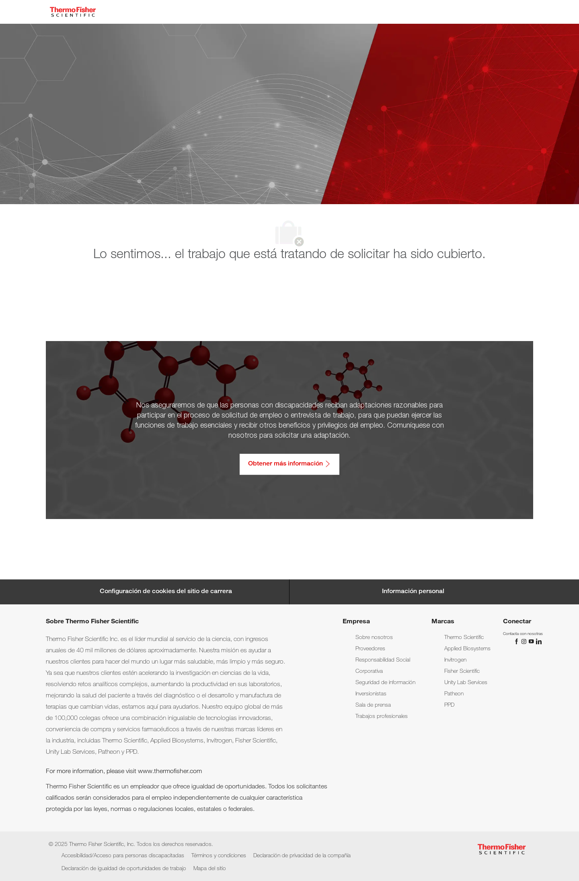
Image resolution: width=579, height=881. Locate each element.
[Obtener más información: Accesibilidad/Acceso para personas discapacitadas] (289, 464)
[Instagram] (524, 641)
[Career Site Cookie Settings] (166, 591)
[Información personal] (413, 591)
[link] (374, 638)
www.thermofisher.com (170, 772)
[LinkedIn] (538, 641)
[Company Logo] (73, 12)
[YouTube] (532, 641)
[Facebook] (517, 641)
